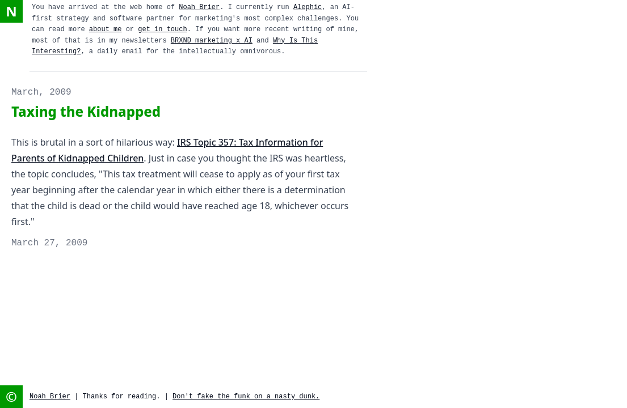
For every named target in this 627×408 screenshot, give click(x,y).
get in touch (162, 29)
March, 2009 (41, 92)
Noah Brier (199, 7)
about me (105, 29)
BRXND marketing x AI (212, 41)
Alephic (307, 7)
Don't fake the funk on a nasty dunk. (245, 397)
